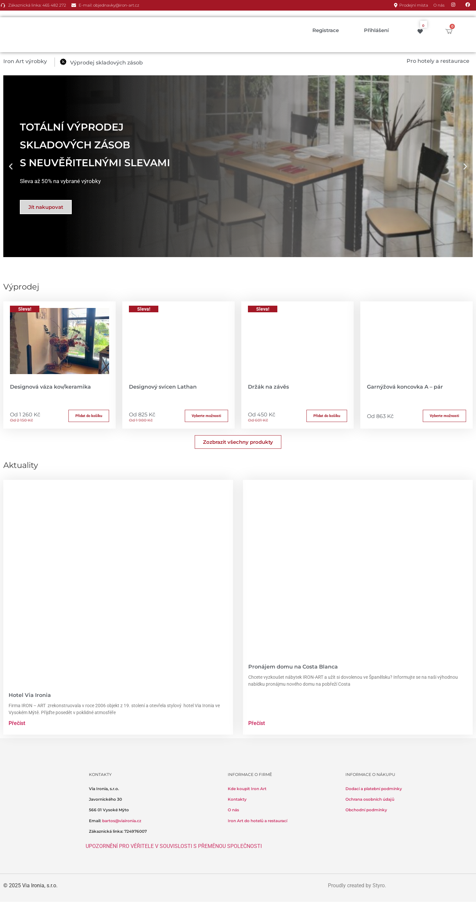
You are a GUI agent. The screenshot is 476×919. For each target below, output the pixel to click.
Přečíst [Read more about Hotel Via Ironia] (17, 723)
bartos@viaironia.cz (121, 820)
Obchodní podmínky (366, 809)
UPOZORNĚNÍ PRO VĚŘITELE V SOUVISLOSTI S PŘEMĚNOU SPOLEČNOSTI (174, 846)
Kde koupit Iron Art (247, 788)
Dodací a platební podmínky (373, 788)
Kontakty (237, 799)
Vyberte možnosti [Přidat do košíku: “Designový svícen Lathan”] (206, 416)
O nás (233, 809)
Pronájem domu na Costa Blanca (293, 667)
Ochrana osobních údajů (369, 799)
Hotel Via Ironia (30, 695)
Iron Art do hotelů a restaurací (257, 820)
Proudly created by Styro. (357, 885)
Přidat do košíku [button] (88, 416)
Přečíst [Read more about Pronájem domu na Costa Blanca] (256, 723)
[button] (29, 61)
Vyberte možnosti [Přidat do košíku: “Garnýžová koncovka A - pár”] (444, 416)
